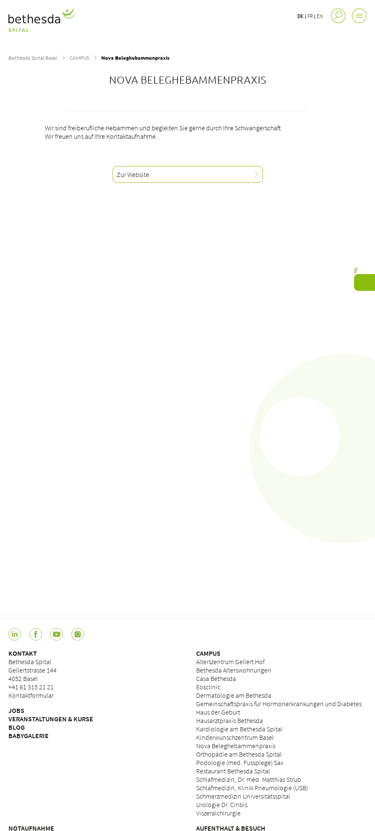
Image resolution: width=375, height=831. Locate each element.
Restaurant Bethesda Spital (233, 771)
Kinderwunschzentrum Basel (235, 737)
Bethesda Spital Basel (33, 57)
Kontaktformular (31, 695)
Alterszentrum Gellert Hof (230, 661)
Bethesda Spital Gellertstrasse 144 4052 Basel (32, 670)
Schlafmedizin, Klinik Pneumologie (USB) (252, 788)
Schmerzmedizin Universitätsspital (243, 796)
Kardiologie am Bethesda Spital (239, 729)
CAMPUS (79, 57)
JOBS (16, 710)
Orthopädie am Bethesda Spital (239, 754)
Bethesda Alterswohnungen (233, 670)
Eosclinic (208, 687)
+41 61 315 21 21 (31, 687)
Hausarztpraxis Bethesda (229, 720)
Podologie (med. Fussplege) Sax (239, 762)
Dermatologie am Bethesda (233, 695)
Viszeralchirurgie (218, 813)
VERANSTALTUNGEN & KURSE (50, 719)
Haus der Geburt (218, 712)
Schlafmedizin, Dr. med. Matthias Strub (248, 779)
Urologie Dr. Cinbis (221, 804)
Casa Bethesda (216, 678)
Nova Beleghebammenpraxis (235, 745)
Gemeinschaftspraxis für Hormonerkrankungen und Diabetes (279, 703)
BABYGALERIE (28, 735)
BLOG (16, 727)
